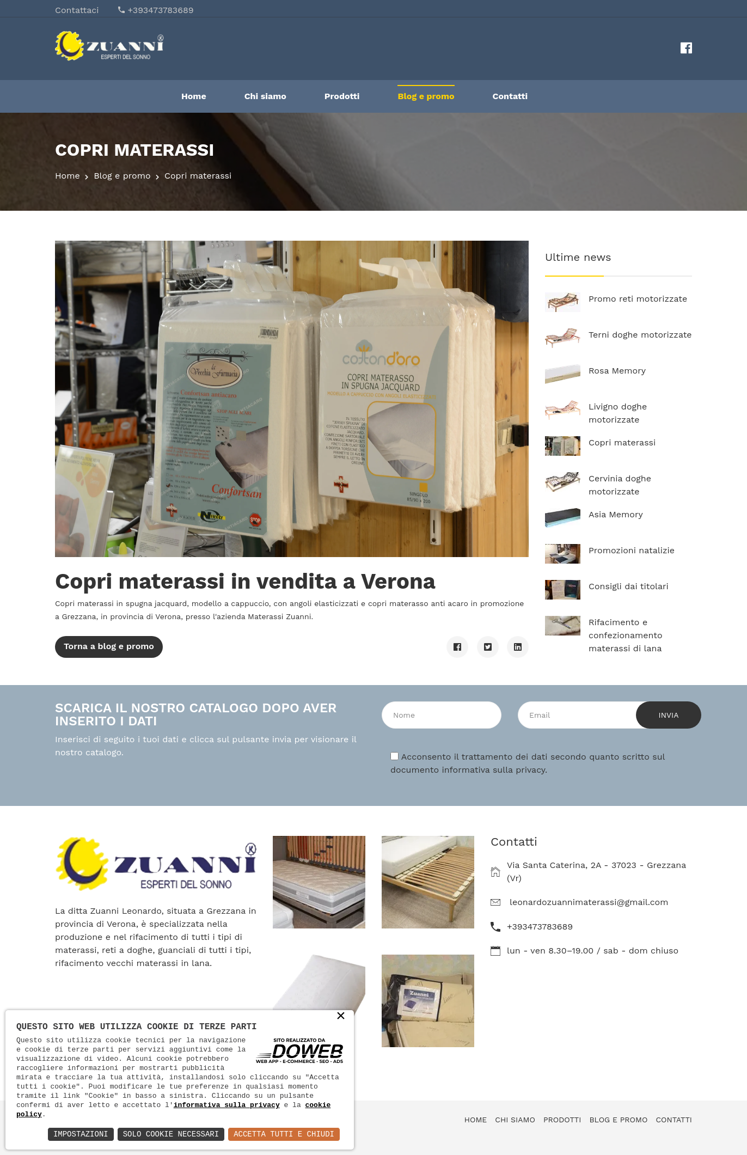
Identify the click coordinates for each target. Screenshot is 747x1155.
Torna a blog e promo (109, 646)
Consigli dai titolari (629, 586)
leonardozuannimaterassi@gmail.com (589, 902)
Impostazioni (80, 1134)
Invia (669, 715)
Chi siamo (265, 96)
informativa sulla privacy (493, 770)
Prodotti (342, 96)
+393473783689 (160, 10)
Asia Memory (616, 514)
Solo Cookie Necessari (171, 1134)
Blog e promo (425, 96)
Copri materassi (622, 442)
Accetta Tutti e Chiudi (284, 1134)
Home (193, 96)
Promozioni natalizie (632, 550)
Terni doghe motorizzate (640, 334)
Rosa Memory (617, 370)
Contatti (510, 96)
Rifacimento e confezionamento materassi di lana (626, 635)
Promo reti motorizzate (638, 299)
